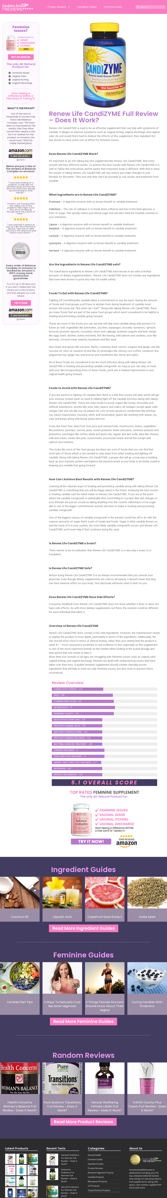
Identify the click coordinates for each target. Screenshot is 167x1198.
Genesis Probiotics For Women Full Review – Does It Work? (70, 1159)
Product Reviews (59, 7)
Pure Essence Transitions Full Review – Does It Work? (62, 1106)
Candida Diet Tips (20, 1002)
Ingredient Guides (87, 7)
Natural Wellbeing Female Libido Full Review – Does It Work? (105, 1106)
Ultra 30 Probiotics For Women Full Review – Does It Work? (70, 1191)
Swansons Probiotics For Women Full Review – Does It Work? (69, 1175)
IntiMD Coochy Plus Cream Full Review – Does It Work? (147, 1106)
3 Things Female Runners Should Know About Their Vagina (105, 1006)
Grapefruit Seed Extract (105, 917)
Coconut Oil (20, 917)
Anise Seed (147, 917)
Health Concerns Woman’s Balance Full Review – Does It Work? (20, 1106)
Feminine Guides (113, 7)
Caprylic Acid (62, 917)
